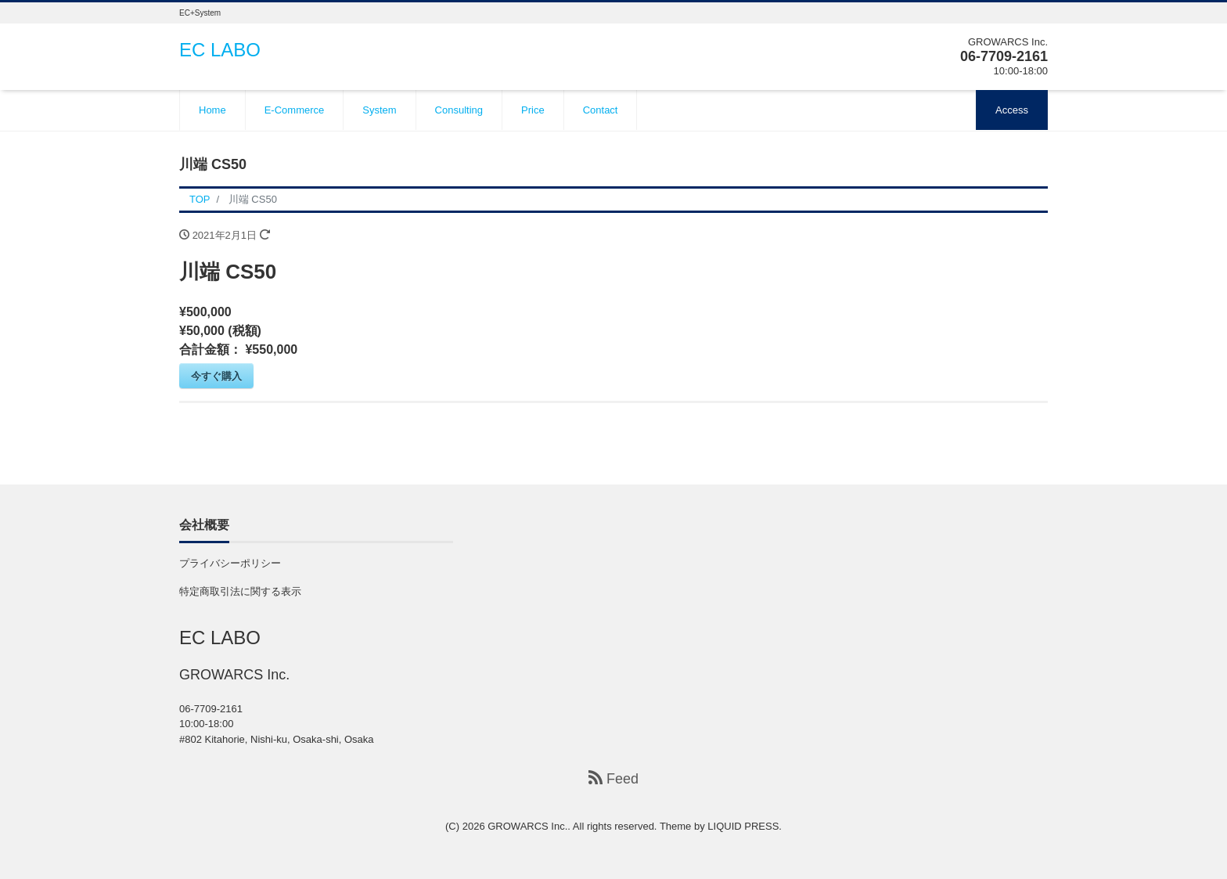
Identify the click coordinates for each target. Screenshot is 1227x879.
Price (533, 110)
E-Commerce (294, 110)
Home (212, 110)
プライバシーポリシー (230, 563)
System (379, 110)
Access (1011, 110)
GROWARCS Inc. (527, 826)
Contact (600, 110)
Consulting (459, 110)
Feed (613, 778)
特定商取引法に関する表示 (240, 591)
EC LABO (220, 49)
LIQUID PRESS (743, 826)
